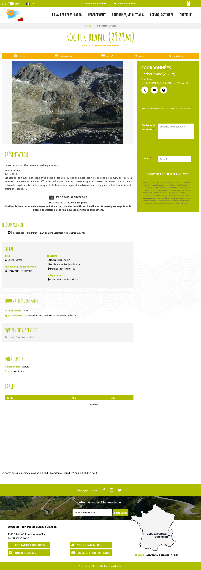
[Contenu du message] (176, 131)
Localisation (177, 56)
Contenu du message (149, 127)
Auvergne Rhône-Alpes (162, 555)
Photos (21, 56)
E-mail (146, 158)
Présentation (65, 56)
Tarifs (139, 56)
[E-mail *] (174, 159)
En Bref (108, 56)
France (139, 555)
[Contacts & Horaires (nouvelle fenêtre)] (29, 544)
